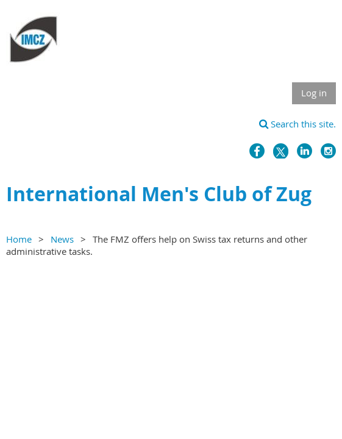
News (62, 239)
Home (19, 239)
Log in (314, 93)
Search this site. (297, 124)
